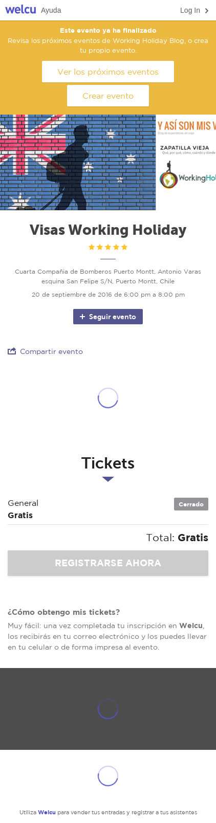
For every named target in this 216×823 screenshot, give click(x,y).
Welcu (20, 10)
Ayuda (51, 10)
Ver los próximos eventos (108, 71)
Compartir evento (45, 351)
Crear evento (108, 95)
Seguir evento (107, 317)
